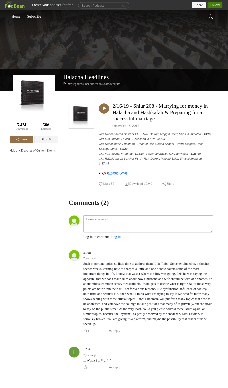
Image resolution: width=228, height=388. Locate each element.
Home (16, 16)
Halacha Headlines (86, 77)
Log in (116, 237)
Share (22, 139)
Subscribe (34, 16)
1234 (86, 349)
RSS (46, 139)
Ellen (87, 252)
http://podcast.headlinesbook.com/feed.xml (92, 84)
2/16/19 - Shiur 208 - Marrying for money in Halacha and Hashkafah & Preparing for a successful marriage (160, 112)
